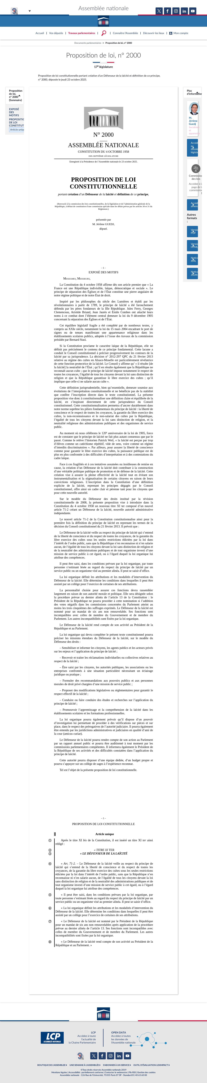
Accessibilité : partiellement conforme (86, 1072)
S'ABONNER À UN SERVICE (116, 1065)
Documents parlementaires (87, 43)
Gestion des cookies (146, 1072)
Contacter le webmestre (116, 1072)
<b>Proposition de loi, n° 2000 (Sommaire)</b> (14, 95)
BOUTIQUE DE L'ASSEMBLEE (51, 1065)
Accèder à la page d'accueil (103, 20)
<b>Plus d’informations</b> (192, 92)
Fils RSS (132, 1072)
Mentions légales (59, 1072)
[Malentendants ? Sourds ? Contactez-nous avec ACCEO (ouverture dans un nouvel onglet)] (80, 1056)
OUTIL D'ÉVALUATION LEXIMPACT (150, 1065)
